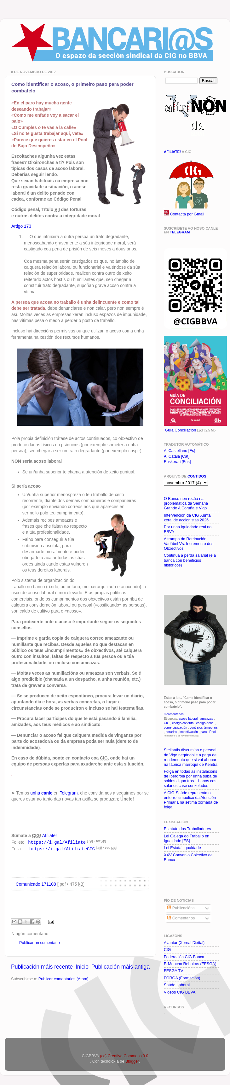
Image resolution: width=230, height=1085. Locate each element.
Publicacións (180, 908)
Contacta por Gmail (187, 214)
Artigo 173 (21, 226)
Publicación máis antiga (120, 966)
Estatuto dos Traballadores (187, 829)
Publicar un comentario (39, 942)
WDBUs (189, 1013)
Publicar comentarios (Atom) (63, 978)
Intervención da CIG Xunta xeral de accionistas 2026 (187, 517)
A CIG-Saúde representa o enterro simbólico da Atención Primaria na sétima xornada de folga (191, 800)
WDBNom (208, 1013)
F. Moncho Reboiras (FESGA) (190, 964)
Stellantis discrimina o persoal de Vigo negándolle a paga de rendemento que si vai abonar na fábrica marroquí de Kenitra (190, 757)
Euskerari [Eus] (177, 462)
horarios (171, 732)
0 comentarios (174, 714)
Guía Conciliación (180, 430)
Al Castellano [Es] (179, 451)
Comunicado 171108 (36, 883)
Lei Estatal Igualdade (182, 848)
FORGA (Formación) (182, 978)
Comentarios (181, 918)
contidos (196, 476)
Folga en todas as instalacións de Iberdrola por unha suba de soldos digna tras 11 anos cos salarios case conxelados (190, 778)
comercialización (175, 727)
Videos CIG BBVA (179, 992)
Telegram (69, 792)
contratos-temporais (203, 727)
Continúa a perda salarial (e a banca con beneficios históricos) (190, 560)
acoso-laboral (188, 718)
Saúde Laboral (177, 985)
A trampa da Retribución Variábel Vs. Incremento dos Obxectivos (188, 544)
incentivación (189, 732)
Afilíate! (172, 152)
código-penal (205, 723)
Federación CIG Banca (184, 957)
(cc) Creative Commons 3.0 (124, 1056)
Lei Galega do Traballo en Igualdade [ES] (186, 838)
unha (41, 792)
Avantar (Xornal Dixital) (184, 943)
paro (203, 732)
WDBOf (172, 1013)
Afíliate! (49, 835)
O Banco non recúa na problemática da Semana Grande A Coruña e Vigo (186, 503)
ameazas (206, 718)
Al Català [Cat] (176, 456)
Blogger (132, 1061)
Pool (213, 732)
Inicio (82, 966)
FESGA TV (173, 971)
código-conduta (182, 723)
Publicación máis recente (42, 966)
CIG (167, 723)
